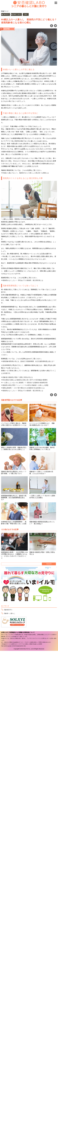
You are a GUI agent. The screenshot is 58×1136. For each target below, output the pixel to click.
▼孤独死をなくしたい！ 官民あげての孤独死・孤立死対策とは (22, 280)
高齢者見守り (6, 14)
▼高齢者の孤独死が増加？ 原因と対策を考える (17, 377)
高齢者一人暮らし (17, 14)
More (26, 14)
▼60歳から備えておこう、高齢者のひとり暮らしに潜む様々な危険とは (25, 173)
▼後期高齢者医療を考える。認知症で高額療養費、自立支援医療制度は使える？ (28, 361)
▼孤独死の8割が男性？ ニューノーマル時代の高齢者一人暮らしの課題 (24, 385)
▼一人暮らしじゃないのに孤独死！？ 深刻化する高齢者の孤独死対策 (24, 382)
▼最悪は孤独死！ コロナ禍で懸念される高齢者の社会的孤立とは (23, 388)
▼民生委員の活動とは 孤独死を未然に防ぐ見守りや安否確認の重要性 (24, 380)
